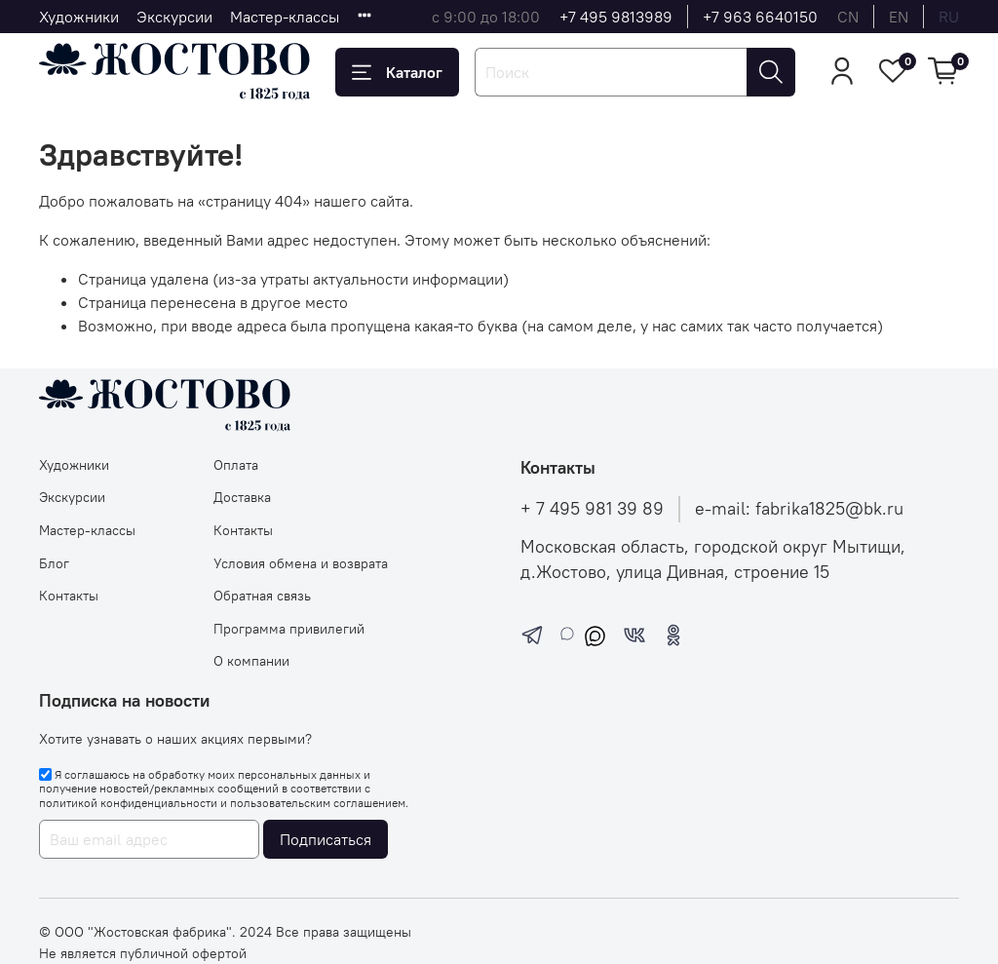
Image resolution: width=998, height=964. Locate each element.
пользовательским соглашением (317, 802)
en (898, 16)
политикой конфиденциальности (128, 802)
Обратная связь (262, 595)
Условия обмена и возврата (300, 563)
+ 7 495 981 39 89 (592, 509)
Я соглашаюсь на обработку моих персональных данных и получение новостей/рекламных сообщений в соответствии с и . (223, 788)
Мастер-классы (284, 16)
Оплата (235, 465)
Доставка (242, 497)
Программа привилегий (289, 628)
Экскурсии (174, 16)
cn (848, 16)
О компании (251, 661)
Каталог (397, 72)
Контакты (68, 595)
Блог (54, 563)
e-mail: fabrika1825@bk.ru (799, 509)
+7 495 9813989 (615, 16)
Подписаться (325, 839)
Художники (79, 16)
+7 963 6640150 (760, 16)
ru (949, 16)
